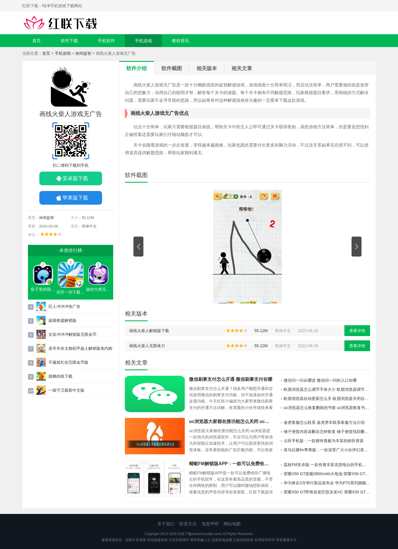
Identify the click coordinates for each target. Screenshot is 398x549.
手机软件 (106, 40)
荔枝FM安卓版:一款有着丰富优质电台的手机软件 (327, 464)
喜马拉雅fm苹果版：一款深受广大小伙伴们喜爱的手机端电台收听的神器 (327, 450)
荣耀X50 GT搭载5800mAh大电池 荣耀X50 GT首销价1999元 (327, 473)
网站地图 (232, 523)
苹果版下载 (75, 198)
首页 (36, 40)
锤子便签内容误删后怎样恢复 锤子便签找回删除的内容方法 (327, 431)
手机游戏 (143, 40)
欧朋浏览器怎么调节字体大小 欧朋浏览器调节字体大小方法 (327, 389)
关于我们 (165, 523)
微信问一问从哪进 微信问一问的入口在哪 (320, 380)
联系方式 (187, 523)
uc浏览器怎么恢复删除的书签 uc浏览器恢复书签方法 (327, 407)
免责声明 (210, 523)
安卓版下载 (75, 178)
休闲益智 (83, 53)
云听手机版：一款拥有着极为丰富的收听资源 (324, 440)
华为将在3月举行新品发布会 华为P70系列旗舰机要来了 (327, 483)
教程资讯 (180, 40)
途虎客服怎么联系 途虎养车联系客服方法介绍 (324, 422)
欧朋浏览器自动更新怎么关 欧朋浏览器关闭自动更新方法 (327, 398)
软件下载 (69, 40)
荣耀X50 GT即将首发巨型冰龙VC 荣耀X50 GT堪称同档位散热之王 (327, 492)
